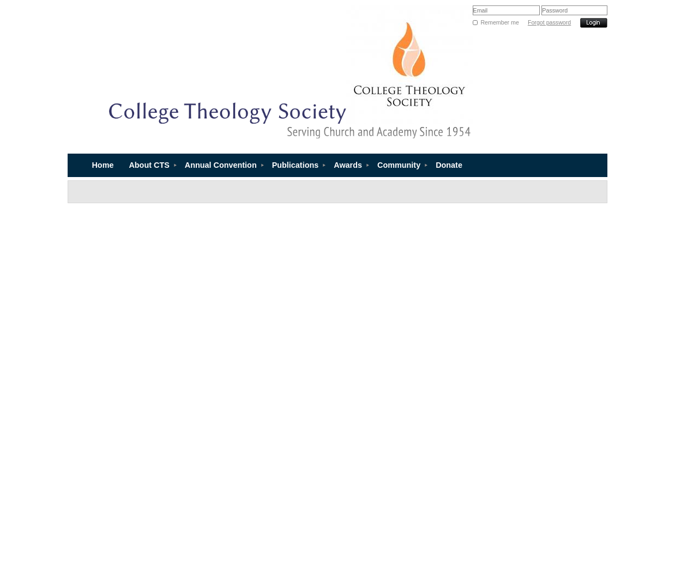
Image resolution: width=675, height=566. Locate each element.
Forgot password (549, 22)
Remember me (499, 22)
